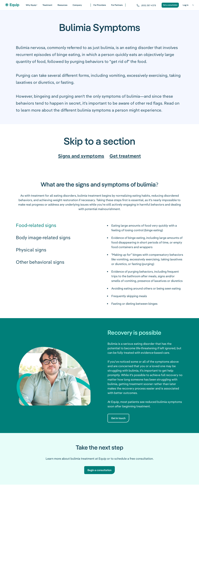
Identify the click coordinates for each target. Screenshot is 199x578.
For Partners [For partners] (117, 5)
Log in (185, 5)
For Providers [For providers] (99, 5)
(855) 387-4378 (148, 5)
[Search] (193, 5)
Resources (62, 5)
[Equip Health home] (12, 5)
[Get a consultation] (170, 5)
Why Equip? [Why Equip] (31, 5)
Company (77, 5)
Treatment (47, 5)
